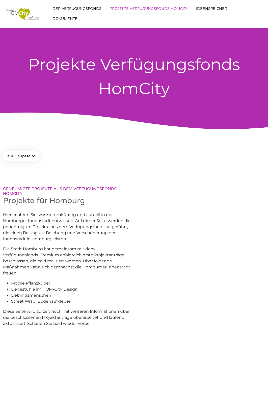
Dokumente (64, 18)
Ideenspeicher (211, 8)
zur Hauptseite (21, 156)
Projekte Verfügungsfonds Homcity (149, 8)
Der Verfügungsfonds (76, 8)
